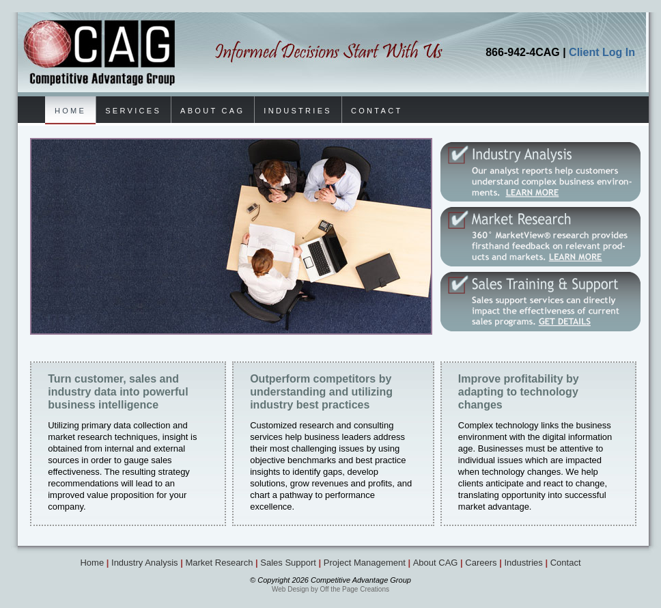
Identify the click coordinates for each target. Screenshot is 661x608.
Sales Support (288, 562)
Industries (523, 562)
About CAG (435, 562)
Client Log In (602, 52)
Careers (480, 562)
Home (92, 562)
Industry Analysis (144, 562)
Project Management (365, 562)
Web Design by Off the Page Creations (330, 589)
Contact (565, 562)
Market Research (219, 562)
